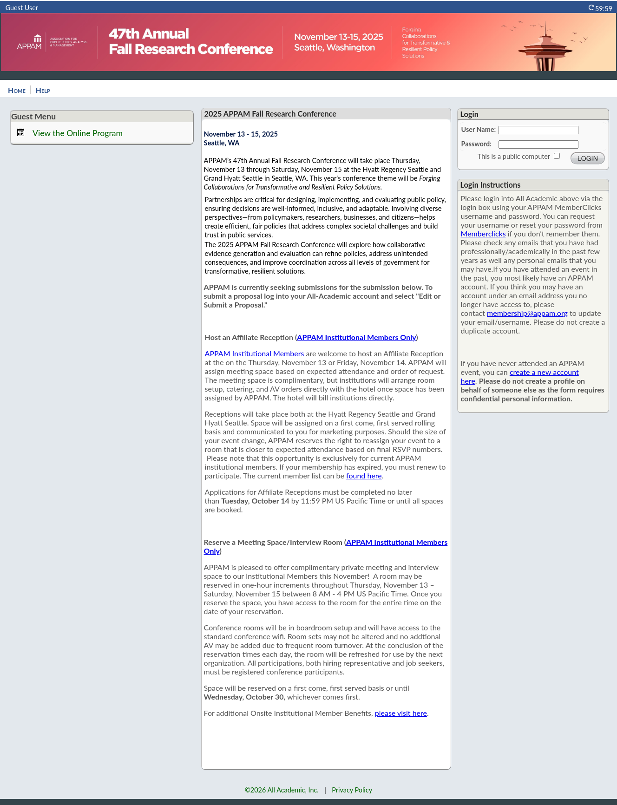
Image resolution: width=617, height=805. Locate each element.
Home (17, 89)
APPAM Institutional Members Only (356, 337)
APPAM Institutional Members (254, 353)
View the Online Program (78, 133)
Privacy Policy (352, 790)
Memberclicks (483, 233)
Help (43, 89)
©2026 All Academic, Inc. (282, 790)
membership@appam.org (527, 312)
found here (364, 475)
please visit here (401, 712)
